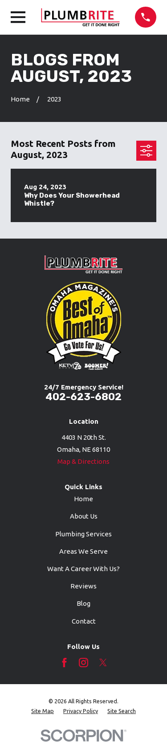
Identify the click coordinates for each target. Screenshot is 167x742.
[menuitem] (42, 711)
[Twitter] (103, 662)
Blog (83, 603)
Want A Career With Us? (83, 568)
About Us (84, 516)
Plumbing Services (83, 534)
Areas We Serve (83, 551)
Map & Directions (83, 461)
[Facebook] (64, 662)
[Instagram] (83, 662)
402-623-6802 (83, 397)
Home (83, 499)
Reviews (83, 586)
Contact (84, 621)
